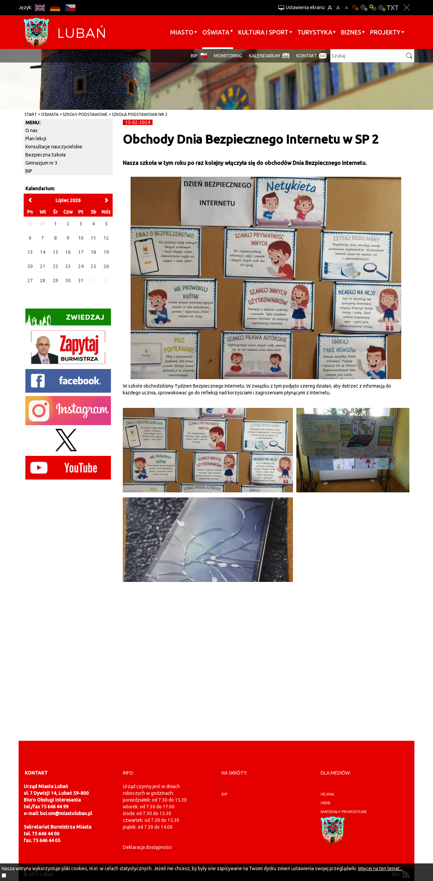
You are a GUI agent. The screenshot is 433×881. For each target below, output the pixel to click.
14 (42, 252)
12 (106, 238)
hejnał (328, 794)
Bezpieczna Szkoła (45, 154)
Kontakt (306, 55)
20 (30, 266)
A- (346, 7)
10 (81, 238)
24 (81, 266)
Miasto (181, 32)
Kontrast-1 (372, 7)
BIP (194, 55)
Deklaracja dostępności (147, 847)
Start (30, 114)
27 (30, 280)
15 (55, 252)
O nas (31, 130)
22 (55, 266)
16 (68, 252)
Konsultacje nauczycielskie (53, 146)
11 (93, 238)
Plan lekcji (35, 138)
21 (42, 266)
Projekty (385, 32)
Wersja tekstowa (392, 7)
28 (42, 280)
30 (68, 280)
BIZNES (351, 32)
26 (106, 266)
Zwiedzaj (64, 319)
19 (106, 252)
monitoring (228, 55)
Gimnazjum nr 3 (41, 163)
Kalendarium (264, 55)
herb (326, 803)
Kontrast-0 (364, 7)
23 (68, 266)
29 (55, 280)
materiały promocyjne (344, 812)
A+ (329, 7)
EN (39, 7)
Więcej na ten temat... (380, 868)
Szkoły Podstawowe (85, 114)
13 (30, 252)
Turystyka (314, 32)
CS (70, 7)
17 (81, 252)
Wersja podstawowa (355, 7)
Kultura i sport (263, 32)
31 (81, 280)
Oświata (215, 32)
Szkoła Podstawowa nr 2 (139, 114)
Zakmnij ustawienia (406, 7)
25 (93, 266)
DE (55, 7)
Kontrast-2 (381, 7)
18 (93, 252)
